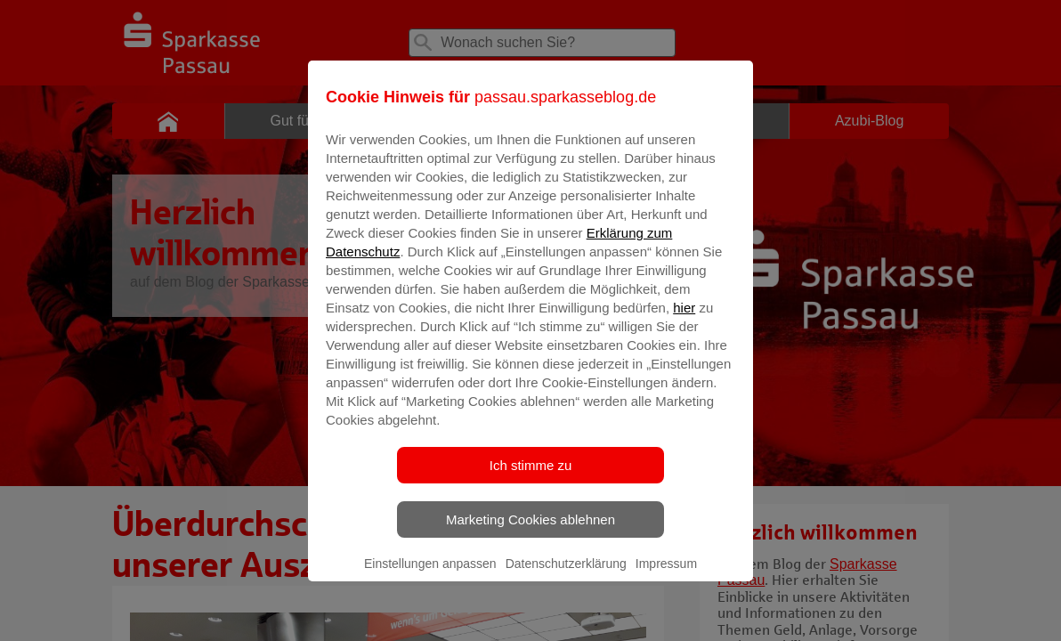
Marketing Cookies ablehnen (530, 532)
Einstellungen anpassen (430, 576)
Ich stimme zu (531, 477)
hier (684, 320)
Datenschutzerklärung (566, 576)
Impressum (666, 576)
